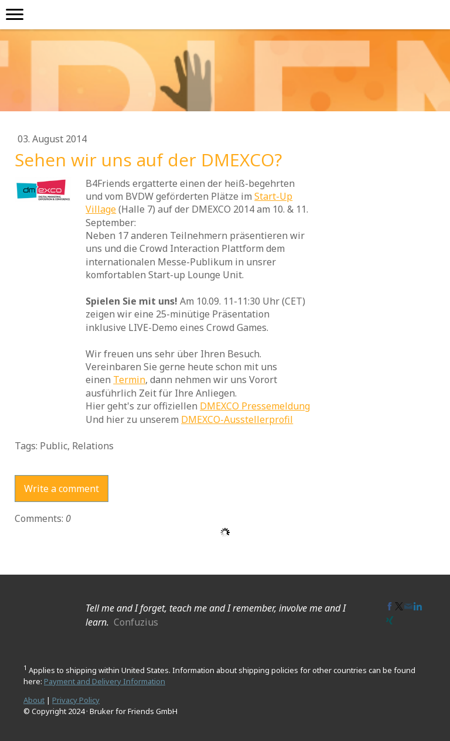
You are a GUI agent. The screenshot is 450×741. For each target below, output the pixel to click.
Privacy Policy (76, 700)
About (34, 700)
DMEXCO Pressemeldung (255, 405)
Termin (129, 379)
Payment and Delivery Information (104, 681)
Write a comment (61, 488)
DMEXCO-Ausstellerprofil (237, 419)
